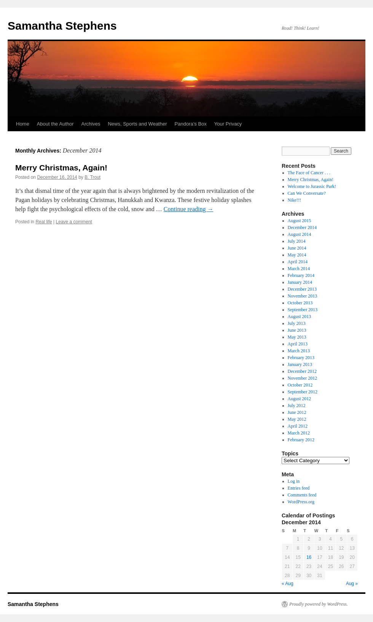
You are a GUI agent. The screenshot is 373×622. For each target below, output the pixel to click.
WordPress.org (301, 501)
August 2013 (299, 316)
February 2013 (301, 357)
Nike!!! (294, 200)
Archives (90, 124)
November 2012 (302, 378)
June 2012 (297, 412)
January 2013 (300, 364)
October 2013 (300, 302)
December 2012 (302, 371)
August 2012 (299, 398)
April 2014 (298, 261)
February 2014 (301, 275)
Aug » (352, 583)
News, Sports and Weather (137, 124)
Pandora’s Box (191, 124)
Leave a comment (74, 221)
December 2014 (302, 227)
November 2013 (302, 296)
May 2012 (297, 419)
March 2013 (299, 350)
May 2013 (297, 337)
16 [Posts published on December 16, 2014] (308, 557)
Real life (43, 221)
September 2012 (302, 392)
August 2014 (299, 234)
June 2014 (297, 248)
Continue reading (189, 209)
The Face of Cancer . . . (309, 172)
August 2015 (299, 220)
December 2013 (302, 289)
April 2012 (298, 426)
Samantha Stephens (62, 25)
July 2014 (297, 241)
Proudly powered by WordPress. (318, 604)
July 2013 (297, 323)
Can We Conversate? (307, 193)
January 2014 (300, 282)
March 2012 (299, 433)
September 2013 (302, 309)
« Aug (287, 583)
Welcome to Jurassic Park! (312, 186)
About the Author (55, 124)
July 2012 (297, 405)
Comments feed (302, 495)
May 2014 (297, 255)
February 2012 (301, 439)
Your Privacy (228, 124)
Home (22, 124)
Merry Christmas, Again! (61, 167)
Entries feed (299, 488)
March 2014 (299, 268)
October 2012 (300, 385)
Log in (294, 481)
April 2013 (298, 344)
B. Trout (92, 177)
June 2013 (297, 330)
